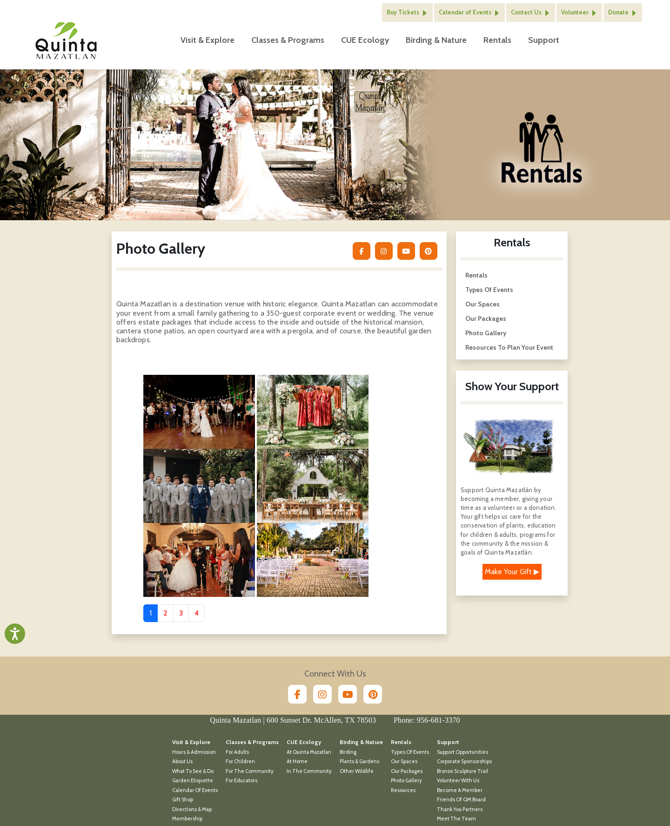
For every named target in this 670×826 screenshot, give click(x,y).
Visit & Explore (207, 37)
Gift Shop (182, 792)
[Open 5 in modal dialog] (199, 552)
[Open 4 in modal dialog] (312, 478)
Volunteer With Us (458, 773)
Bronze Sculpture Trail (462, 764)
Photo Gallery (485, 326)
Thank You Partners (459, 802)
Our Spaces (482, 297)
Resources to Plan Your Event (509, 340)
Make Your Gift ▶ (512, 564)
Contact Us (530, 9)
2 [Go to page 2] (165, 606)
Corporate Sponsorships (464, 754)
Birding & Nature (435, 37)
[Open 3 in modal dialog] (199, 478)
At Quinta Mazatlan (309, 745)
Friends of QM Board (461, 792)
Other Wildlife (357, 764)
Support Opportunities (462, 745)
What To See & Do (193, 764)
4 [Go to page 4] (196, 606)
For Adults (237, 745)
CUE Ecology (364, 37)
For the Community (250, 764)
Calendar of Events (469, 9)
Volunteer (579, 9)
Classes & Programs (286, 37)
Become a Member (459, 783)
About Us (182, 754)
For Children (240, 754)
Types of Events (489, 282)
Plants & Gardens (359, 754)
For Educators (241, 773)
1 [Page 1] (150, 606)
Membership (187, 811)
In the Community (309, 764)
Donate (622, 9)
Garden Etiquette (192, 773)
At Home (297, 754)
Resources (403, 783)
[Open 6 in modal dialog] (312, 552)
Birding (348, 745)
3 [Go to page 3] (181, 606)
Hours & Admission (194, 745)
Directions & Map (192, 802)
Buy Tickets (407, 9)
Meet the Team (456, 811)
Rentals (496, 37)
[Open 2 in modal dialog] (312, 403)
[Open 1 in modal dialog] (199, 403)
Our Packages (485, 311)
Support (542, 37)
